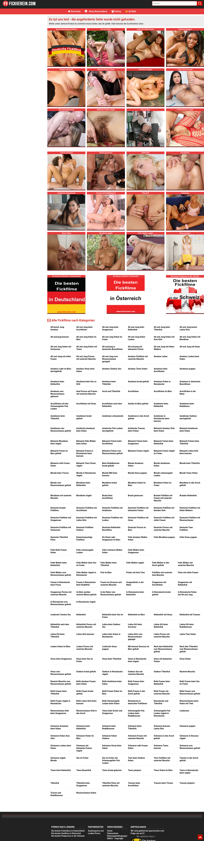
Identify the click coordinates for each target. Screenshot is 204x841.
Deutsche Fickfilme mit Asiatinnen (112, 509)
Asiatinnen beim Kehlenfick (161, 404)
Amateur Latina (160, 356)
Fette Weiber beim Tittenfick (108, 564)
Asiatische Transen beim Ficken (136, 429)
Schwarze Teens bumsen (161, 746)
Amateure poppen (188, 369)
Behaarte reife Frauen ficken (60, 464)
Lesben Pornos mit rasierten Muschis (84, 647)
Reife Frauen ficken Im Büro (112, 692)
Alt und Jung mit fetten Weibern (164, 348)
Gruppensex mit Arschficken (159, 583)
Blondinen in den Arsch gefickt (190, 484)
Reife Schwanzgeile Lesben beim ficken (111, 702)
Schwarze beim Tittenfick (135, 727)
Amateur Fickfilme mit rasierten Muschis (138, 357)
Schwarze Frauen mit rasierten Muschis (137, 737)
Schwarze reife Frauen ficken (138, 746)
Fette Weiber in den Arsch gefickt (160, 564)
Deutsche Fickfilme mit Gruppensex (60, 518)
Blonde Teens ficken (189, 473)
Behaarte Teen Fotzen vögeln (86, 464)
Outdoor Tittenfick (162, 671)
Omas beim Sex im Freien (84, 660)
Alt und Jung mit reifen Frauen (60, 357)
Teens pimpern (134, 770)
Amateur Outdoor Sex (111, 369)
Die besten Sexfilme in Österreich (66, 833)
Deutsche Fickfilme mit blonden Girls (164, 509)
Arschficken (133, 391)
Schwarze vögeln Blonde (58, 759)
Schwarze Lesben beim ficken (60, 746)
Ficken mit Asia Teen (135, 572)
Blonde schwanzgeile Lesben (163, 474)
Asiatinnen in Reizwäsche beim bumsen (161, 418)
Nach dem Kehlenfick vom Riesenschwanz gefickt (163, 649)
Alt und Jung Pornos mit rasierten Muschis (86, 357)
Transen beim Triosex (163, 783)
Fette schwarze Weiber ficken (112, 551)
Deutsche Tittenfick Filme (59, 538)
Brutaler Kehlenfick (188, 495)
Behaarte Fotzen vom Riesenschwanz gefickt (112, 452)
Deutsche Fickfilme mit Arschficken (86, 509)
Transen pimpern (187, 783)
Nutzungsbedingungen (117, 836)
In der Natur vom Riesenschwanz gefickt (110, 593)
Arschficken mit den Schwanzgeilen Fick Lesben (59, 406)
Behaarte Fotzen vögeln (138, 451)
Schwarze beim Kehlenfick (83, 727)
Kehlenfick (81, 614)
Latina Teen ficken (188, 634)
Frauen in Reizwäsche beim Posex (60, 583)
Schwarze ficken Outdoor (109, 737)
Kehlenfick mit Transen (190, 614)
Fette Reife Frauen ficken (58, 551)
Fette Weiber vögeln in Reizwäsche (86, 573)
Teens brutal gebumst (112, 770)
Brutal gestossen (135, 495)
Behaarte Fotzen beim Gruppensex (137, 442)
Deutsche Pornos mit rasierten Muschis (163, 528)
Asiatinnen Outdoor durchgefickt (188, 417)
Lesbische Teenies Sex (60, 614)
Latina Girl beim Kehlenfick (161, 625)
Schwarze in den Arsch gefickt (164, 737)
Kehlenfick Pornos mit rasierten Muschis (86, 625)
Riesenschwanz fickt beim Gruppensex (59, 712)
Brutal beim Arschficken (107, 496)
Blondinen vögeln (84, 495)
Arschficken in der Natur (188, 392)
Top (200, 837)
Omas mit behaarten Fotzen (163, 660)
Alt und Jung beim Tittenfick (162, 328)
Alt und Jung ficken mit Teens (86, 348)
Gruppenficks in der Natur (135, 583)
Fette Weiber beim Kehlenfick (58, 564)
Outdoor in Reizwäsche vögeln (112, 672)
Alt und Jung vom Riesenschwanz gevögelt (110, 359)
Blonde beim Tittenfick (190, 463)
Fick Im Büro (106, 572)
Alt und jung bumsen (59, 337)
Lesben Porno (94, 833)
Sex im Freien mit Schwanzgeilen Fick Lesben (111, 760)
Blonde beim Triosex (59, 473)
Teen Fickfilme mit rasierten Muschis (162, 759)
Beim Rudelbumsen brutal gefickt (110, 464)
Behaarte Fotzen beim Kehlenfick (163, 442)
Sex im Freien (82, 758)
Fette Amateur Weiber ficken (137, 538)
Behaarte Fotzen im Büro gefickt (59, 452)
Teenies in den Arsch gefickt (189, 759)
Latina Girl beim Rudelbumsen (187, 625)
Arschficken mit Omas (86, 403)
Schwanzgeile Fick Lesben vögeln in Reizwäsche (162, 713)
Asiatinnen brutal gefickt (84, 417)
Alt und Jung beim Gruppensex (110, 328)
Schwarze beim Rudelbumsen (109, 727)
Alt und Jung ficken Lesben (136, 338)
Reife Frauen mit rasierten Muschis (162, 692)
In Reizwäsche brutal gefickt (161, 593)
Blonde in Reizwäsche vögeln (86, 474)
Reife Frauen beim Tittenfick (58, 692)
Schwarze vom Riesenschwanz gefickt (190, 746)
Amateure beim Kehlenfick (57, 382)
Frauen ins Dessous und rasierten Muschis (111, 583)
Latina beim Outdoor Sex (111, 625)
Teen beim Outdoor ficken (136, 759)
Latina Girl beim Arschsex (135, 625)
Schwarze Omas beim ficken (111, 746)
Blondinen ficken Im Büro (137, 484)
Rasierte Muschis (187, 671)
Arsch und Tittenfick (111, 391)
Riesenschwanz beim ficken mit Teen (189, 702)
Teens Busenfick (83, 770)
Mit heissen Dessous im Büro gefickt (138, 647)
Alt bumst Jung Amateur (57, 328)
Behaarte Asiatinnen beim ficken (189, 429)
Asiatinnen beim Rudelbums (187, 404)
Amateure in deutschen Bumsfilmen (190, 382)
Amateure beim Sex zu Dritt (86, 382)
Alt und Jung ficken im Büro (86, 338)
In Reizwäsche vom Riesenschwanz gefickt (60, 603)
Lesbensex (184, 711)
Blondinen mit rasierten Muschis (60, 496)
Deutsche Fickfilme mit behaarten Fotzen (138, 509)
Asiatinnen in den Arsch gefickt (138, 417)
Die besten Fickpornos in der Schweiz (68, 836)
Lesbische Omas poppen (109, 647)
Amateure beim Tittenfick (109, 382)
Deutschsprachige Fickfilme (84, 538)
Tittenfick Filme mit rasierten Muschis (111, 784)
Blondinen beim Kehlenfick (83, 484)
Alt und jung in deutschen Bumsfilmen (112, 348)
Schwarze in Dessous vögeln (189, 737)
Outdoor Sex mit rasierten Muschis (136, 672)
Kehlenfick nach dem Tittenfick (59, 625)
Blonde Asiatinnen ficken (162, 464)
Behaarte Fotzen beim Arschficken (112, 442)
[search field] (174, 3)
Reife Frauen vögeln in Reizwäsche (60, 702)
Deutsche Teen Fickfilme (186, 528)
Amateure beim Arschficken (160, 370)
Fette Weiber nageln (135, 563)
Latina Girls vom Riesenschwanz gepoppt (135, 636)
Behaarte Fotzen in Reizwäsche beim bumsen (84, 453)
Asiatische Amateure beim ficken (85, 429)
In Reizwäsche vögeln (86, 602)
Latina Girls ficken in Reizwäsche (111, 635)
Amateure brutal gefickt (138, 381)
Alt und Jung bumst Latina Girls (188, 328)
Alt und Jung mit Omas (190, 347)
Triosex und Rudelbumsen (56, 794)
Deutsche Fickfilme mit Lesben (112, 518)
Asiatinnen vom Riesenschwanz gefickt (60, 429)
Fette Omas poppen (188, 537)
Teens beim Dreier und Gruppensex (112, 712)
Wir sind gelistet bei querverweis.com (147, 831)
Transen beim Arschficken (134, 784)
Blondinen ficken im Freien (162, 484)
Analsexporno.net (96, 831)
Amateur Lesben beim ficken (189, 357)
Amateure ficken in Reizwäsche (162, 382)
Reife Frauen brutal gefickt (84, 692)
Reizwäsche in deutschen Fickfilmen (137, 702)
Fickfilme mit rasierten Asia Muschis (162, 573)
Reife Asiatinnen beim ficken (112, 682)
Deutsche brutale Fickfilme (58, 509)
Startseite (74, 11)
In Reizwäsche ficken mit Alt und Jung (187, 593)
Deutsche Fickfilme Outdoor (85, 528)
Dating (116, 11)
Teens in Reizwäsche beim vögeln (189, 771)
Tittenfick (54, 783)
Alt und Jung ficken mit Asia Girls (164, 338)
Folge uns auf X (137, 833)
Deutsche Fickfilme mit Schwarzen (60, 528)
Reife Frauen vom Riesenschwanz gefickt (190, 692)
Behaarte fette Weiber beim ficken (86, 442)
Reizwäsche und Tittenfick (161, 702)
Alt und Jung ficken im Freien (112, 338)
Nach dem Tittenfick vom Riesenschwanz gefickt (189, 649)
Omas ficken (185, 659)
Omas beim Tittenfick (111, 659)
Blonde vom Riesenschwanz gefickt (60, 484)
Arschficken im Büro (163, 391)
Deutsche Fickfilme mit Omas (138, 518)
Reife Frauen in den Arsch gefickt (136, 692)
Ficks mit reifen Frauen (188, 572)
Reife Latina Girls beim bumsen (86, 702)
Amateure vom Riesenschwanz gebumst (57, 394)
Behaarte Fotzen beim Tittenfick (189, 442)
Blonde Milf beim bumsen (109, 474)
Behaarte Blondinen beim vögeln (59, 442)
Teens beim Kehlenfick (60, 770)
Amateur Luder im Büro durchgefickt (60, 370)
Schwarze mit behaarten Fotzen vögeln (84, 748)
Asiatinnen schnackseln (112, 416)
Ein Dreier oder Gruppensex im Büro (111, 538)
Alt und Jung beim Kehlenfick (136, 328)
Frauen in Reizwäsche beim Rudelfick (86, 583)
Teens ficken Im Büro (163, 770)
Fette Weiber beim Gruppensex (136, 551)
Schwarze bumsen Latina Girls (162, 727)
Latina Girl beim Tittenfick (57, 635)
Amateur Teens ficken (137, 369)
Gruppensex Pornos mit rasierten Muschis (60, 593)
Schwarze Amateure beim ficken (59, 727)
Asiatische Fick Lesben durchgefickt (112, 429)
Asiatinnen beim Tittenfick (57, 417)
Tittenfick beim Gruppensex (83, 784)
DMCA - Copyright (115, 838)
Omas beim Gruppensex (61, 659)
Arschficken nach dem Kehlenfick (112, 404)
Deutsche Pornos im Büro (137, 528)
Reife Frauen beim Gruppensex (136, 682)
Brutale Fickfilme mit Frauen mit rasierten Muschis (163, 498)
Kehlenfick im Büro (136, 614)
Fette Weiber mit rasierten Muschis (186, 564)
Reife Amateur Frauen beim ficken (86, 682)
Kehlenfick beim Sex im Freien (112, 615)
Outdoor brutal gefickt (86, 671)
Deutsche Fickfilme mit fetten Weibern (190, 509)
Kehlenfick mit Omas (163, 614)
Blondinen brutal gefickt (109, 484)
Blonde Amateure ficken (135, 464)
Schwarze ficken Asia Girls (60, 737)
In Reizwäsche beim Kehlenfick (135, 593)
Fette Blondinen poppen (164, 537)
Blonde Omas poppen (137, 473)
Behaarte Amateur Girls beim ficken (164, 429)
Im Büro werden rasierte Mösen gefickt (86, 593)
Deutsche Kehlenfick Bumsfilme (111, 528)
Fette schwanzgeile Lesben (85, 551)
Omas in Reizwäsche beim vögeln (137, 660)
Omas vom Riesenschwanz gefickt (60, 672)
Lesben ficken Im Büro (60, 646)
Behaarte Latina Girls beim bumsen (189, 452)
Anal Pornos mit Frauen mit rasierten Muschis (86, 392)
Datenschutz (112, 833)
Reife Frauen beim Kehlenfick (162, 682)
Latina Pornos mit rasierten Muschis (162, 635)
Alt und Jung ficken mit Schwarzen (60, 348)
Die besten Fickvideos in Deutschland (68, 831)
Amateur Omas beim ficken (85, 370)
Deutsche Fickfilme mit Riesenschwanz (190, 518)
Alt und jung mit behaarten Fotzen (136, 348)
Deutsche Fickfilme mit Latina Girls (86, 518)
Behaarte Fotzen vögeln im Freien (164, 452)
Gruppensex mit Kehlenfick (185, 583)
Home (109, 831)
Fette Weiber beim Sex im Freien (86, 564)
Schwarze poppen (188, 726)
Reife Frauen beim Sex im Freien (190, 682)
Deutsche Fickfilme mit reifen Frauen (164, 518)
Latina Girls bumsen (85, 634)
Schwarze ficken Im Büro (85, 737)
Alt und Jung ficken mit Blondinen (190, 338)
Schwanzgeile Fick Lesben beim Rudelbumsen (136, 713)
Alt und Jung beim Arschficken (84, 328)
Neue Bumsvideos (96, 11)
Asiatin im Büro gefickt (138, 403)
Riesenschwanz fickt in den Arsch (86, 712)
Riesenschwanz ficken (86, 793)
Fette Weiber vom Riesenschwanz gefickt (60, 573)
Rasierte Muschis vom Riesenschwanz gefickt (60, 682)
